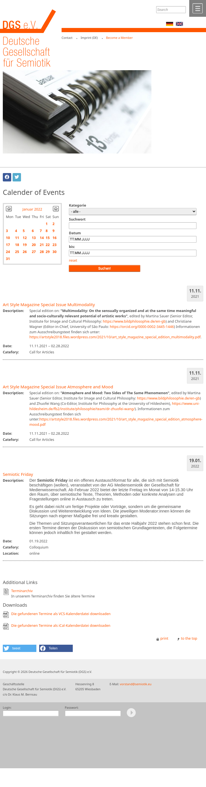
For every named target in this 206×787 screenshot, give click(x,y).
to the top (189, 638)
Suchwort (77, 219)
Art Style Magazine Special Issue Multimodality (49, 304)
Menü (198, 8)
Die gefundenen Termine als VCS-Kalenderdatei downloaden (61, 613)
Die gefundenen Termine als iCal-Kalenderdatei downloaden (60, 625)
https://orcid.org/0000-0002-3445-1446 (142, 326)
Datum (75, 233)
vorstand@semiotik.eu (135, 684)
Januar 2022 (32, 209)
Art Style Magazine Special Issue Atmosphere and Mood (58, 386)
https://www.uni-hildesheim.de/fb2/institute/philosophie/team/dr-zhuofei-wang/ (114, 406)
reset (73, 260)
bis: (72, 246)
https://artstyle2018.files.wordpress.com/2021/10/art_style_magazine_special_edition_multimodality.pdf (115, 337)
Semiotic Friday (18, 474)
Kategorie (77, 205)
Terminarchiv (22, 591)
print (164, 638)
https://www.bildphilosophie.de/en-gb (134, 321)
